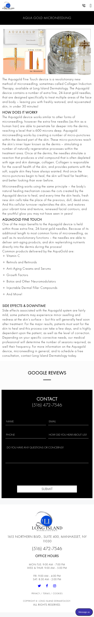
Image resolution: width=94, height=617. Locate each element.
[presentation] (47, 476)
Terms (46, 593)
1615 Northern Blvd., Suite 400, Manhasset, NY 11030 (47, 538)
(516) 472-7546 (47, 405)
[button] (84, 6)
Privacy (36, 593)
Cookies (58, 593)
